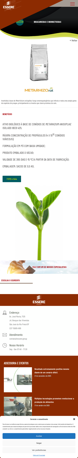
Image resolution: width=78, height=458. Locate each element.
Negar (39, 443)
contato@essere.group (18, 338)
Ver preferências (39, 450)
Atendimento (16, 334)
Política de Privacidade (39, 455)
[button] (74, 419)
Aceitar (39, 436)
